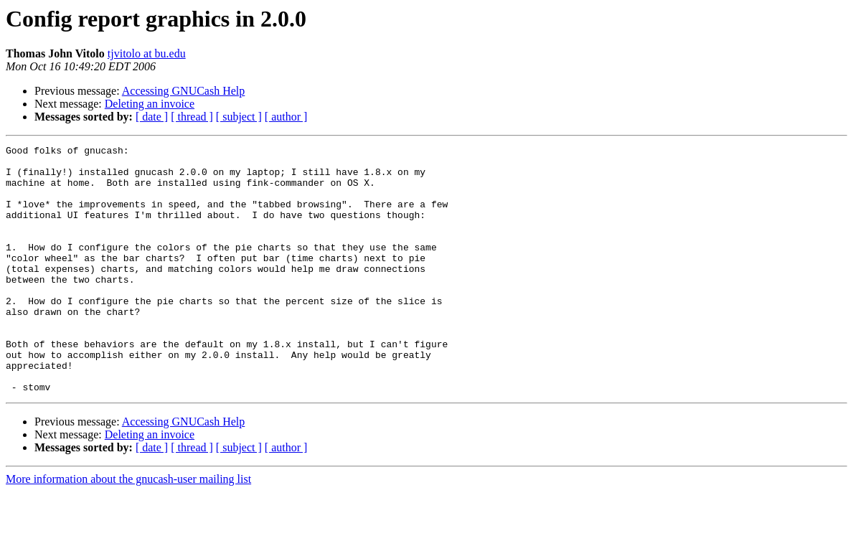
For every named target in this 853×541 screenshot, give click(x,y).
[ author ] (286, 116)
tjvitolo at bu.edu (147, 53)
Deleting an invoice (149, 104)
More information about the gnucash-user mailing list (128, 528)
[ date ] (152, 116)
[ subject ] (239, 116)
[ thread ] (192, 116)
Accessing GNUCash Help (183, 91)
